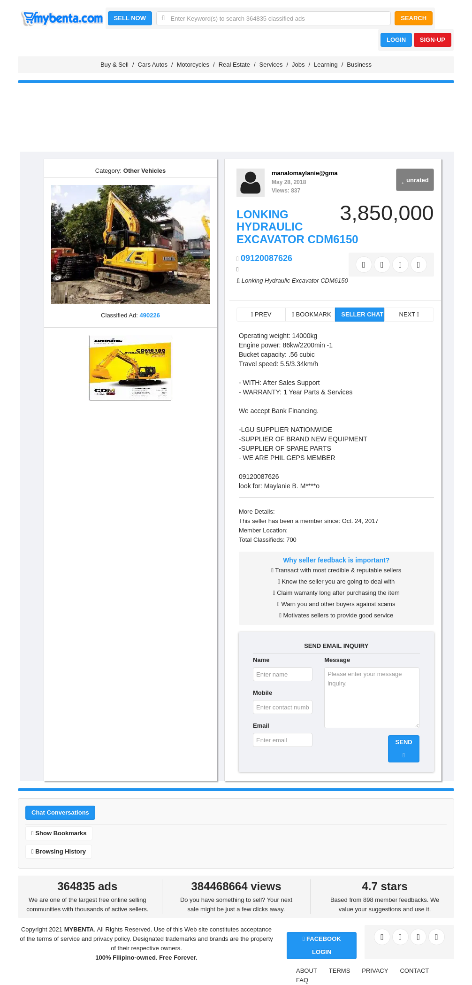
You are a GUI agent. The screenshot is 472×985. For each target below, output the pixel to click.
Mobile (262, 692)
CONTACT (414, 970)
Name (261, 659)
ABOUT (306, 970)
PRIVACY (375, 970)
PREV (261, 314)
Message (337, 659)
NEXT (409, 314)
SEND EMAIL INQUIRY (336, 645)
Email (261, 725)
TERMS (339, 970)
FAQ (302, 980)
